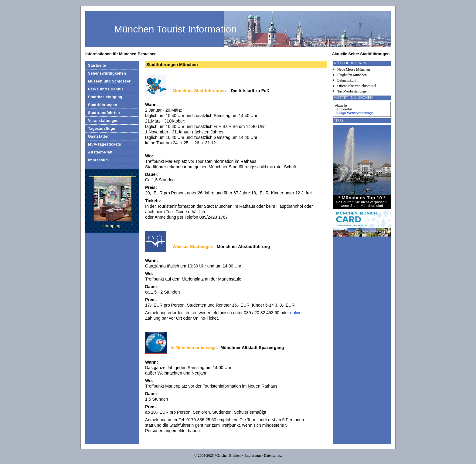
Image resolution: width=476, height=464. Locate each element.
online (295, 312)
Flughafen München (352, 75)
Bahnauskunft (347, 80)
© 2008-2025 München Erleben (217, 455)
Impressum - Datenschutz (263, 455)
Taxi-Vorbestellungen (353, 91)
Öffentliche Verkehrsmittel (356, 86)
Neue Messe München (353, 69)
